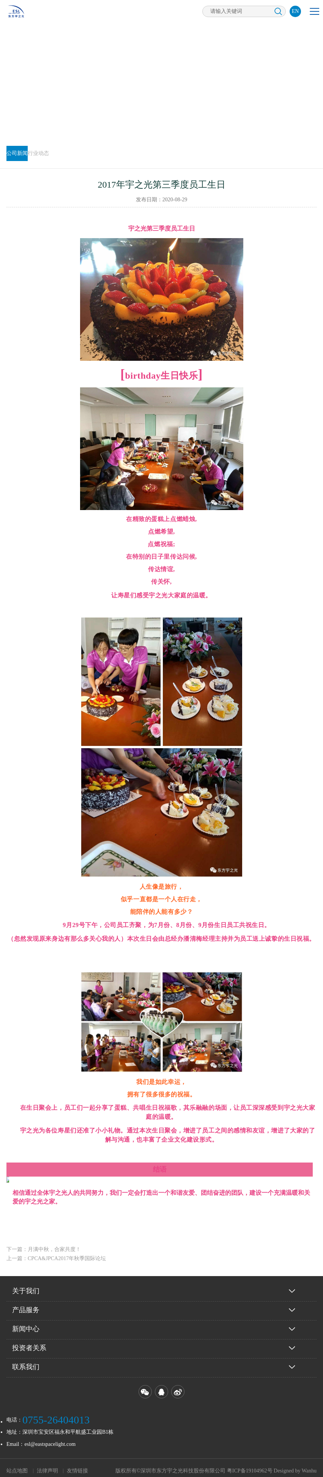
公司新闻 (17, 153)
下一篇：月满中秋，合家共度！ (43, 1243)
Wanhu (309, 1465)
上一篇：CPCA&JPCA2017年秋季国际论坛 (56, 1252)
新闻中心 (25, 1323)
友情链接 (77, 1465)
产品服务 (25, 1304)
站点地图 (17, 1465)
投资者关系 (29, 1342)
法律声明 (47, 1465)
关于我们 (25, 1285)
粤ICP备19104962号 (250, 1465)
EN (295, 11)
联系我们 (25, 1361)
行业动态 (38, 153)
